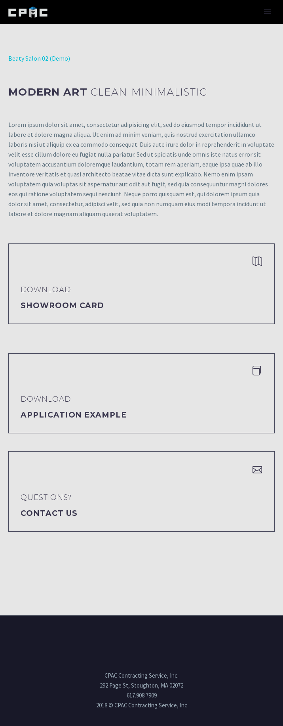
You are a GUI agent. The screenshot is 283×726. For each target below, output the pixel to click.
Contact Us (49, 513)
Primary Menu (267, 12)
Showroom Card (62, 305)
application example (74, 415)
